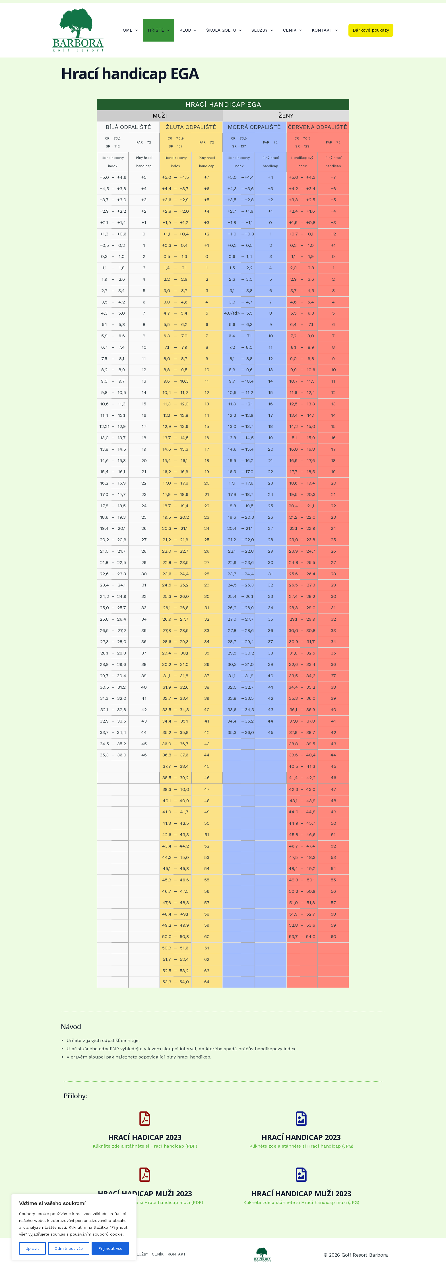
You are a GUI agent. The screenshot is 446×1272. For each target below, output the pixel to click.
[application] (144, 30)
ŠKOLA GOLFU (228, 30)
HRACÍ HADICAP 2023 (145, 1137)
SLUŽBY (265, 30)
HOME (138, 30)
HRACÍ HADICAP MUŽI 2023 (144, 1193)
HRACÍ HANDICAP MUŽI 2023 (301, 1193)
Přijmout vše (110, 1248)
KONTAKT (325, 30)
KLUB (194, 30)
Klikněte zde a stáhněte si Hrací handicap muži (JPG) (301, 1202)
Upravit (32, 1248)
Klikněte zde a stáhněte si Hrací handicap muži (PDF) (145, 1202)
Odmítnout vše (69, 1248)
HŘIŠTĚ (166, 30)
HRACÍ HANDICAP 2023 (301, 1137)
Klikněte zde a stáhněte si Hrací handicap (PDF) (144, 1146)
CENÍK (294, 30)
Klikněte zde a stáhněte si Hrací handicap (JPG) (301, 1146)
